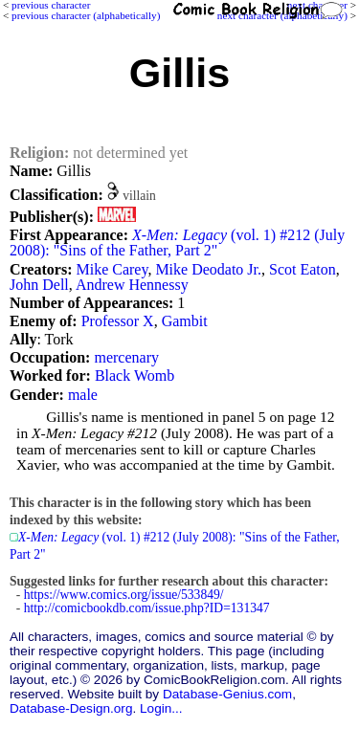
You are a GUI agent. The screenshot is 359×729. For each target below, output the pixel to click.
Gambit (185, 321)
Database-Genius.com (227, 694)
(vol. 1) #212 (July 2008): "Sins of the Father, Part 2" (177, 242)
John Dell (39, 284)
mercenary (126, 357)
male (83, 395)
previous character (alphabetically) (85, 15)
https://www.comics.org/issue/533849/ (124, 594)
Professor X (117, 321)
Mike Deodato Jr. (208, 269)
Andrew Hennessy (132, 284)
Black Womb (134, 375)
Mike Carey (111, 269)
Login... (161, 708)
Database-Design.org (71, 708)
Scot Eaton (302, 269)
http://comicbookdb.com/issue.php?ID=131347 (147, 608)
